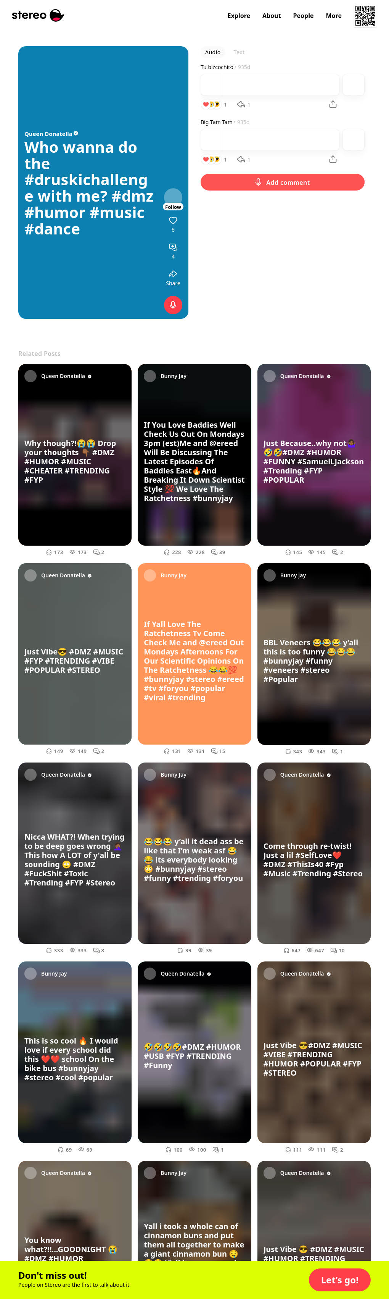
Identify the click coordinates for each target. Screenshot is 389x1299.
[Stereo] (38, 15)
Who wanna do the (80, 155)
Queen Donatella (51, 133)
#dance (52, 228)
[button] (340, 1279)
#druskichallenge (86, 187)
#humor (54, 212)
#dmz (132, 196)
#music (117, 212)
